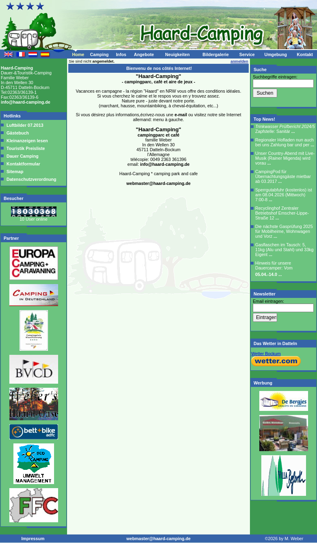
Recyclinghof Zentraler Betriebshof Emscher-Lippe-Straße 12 (282, 213)
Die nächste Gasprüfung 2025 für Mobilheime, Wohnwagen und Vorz (284, 231)
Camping (99, 54)
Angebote (144, 54)
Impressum (33, 538)
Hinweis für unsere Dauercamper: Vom (274, 269)
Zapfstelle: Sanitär (285, 129)
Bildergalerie (215, 54)
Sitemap (14, 171)
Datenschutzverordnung (30, 179)
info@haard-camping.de (25, 102)
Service (247, 54)
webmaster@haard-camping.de (158, 183)
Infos (121, 54)
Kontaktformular (22, 163)
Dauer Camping (22, 156)
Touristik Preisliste (25, 148)
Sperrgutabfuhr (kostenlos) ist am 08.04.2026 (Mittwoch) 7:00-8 (283, 194)
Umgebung (275, 54)
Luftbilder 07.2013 (24, 125)
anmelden (239, 61)
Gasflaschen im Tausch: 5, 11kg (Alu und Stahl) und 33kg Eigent (284, 249)
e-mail (180, 114)
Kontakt (305, 54)
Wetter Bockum (266, 353)
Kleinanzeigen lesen (26, 140)
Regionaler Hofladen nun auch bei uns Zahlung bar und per (284, 142)
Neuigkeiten (177, 54)
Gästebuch (17, 132)
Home (78, 54)
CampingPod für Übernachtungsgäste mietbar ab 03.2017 (283, 176)
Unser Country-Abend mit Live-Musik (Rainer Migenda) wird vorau (285, 158)
